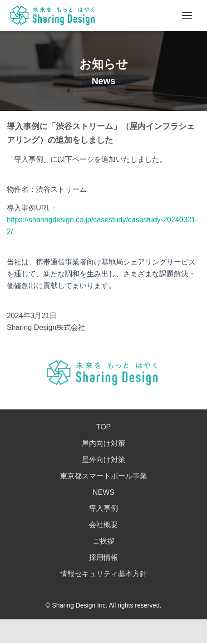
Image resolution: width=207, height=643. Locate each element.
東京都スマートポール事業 (103, 476)
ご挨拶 (103, 541)
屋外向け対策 (103, 460)
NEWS (103, 492)
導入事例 (103, 508)
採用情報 (103, 557)
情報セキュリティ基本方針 (103, 574)
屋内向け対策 (103, 443)
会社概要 (103, 524)
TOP (103, 427)
